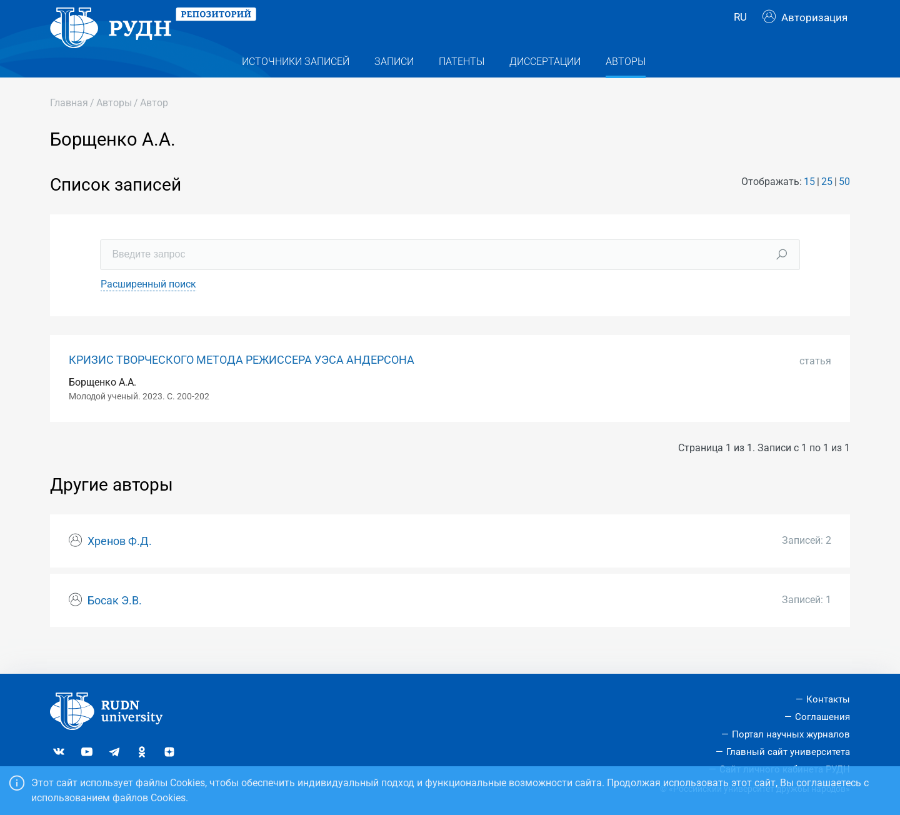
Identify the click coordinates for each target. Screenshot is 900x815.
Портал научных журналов (791, 734)
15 (809, 204)
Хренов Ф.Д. (120, 564)
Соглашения (822, 716)
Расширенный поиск (148, 306)
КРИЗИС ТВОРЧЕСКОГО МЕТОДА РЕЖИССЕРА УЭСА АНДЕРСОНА (241, 382)
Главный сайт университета (788, 752)
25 (826, 204)
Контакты (828, 699)
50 (844, 204)
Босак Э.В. (115, 622)
